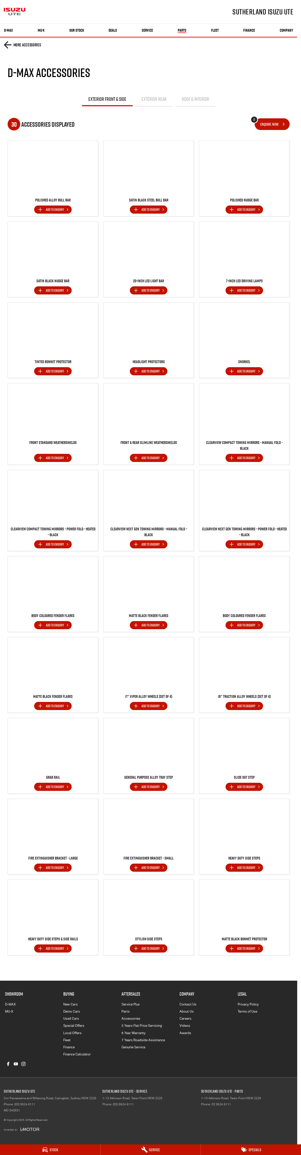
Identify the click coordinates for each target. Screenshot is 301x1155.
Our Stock (76, 30)
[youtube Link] (16, 1064)
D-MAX (10, 1004)
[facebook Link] (8, 1064)
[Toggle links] (21, 1129)
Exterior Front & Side (107, 99)
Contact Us (187, 1004)
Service (147, 30)
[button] (53, 168)
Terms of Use (247, 1011)
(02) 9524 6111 (24, 1104)
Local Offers (72, 1033)
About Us (186, 1011)
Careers (185, 1018)
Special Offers (73, 1026)
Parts (182, 30)
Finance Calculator (77, 1054)
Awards (185, 1033)
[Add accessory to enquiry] (53, 210)
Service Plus (131, 1004)
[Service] (151, 1149)
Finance (249, 30)
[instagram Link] (23, 1064)
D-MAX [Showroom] (8, 30)
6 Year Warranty (134, 1033)
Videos (184, 1026)
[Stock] (50, 1149)
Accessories (131, 1018)
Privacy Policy (248, 1004)
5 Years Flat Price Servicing (142, 1026)
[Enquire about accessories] (272, 124)
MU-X (9, 1011)
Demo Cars (71, 1011)
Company (286, 30)
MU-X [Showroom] (41, 30)
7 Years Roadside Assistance (143, 1040)
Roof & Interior (195, 99)
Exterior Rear (154, 99)
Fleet (215, 30)
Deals (113, 30)
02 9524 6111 (221, 1104)
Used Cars (71, 1018)
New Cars (70, 1004)
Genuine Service (133, 1047)
